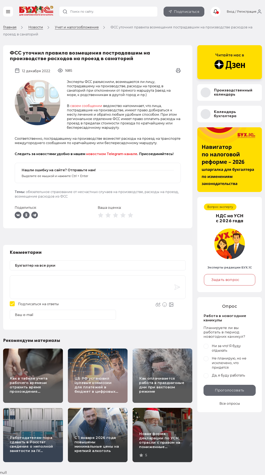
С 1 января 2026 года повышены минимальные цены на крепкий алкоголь (97, 444)
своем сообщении (86, 106)
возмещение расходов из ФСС (41, 196)
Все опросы (229, 404)
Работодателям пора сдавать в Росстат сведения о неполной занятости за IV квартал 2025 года (31, 446)
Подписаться (186, 12)
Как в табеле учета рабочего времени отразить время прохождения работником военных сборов (31, 389)
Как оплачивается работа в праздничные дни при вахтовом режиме (161, 385)
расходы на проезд (161, 192)
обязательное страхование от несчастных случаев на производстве (84, 192)
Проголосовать (229, 390)
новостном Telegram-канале (111, 154)
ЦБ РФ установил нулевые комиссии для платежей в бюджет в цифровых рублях (95, 387)
